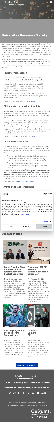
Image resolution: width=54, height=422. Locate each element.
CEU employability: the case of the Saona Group (14, 332)
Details (46, 221)
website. (32, 101)
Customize (27, 226)
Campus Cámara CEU (32, 332)
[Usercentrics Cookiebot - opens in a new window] (44, 194)
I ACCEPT (44, 226)
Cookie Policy (24, 214)
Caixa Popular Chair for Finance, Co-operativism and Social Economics (14, 270)
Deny (10, 226)
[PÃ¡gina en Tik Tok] (14, 393)
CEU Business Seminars (26, 182)
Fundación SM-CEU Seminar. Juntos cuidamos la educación (38, 270)
